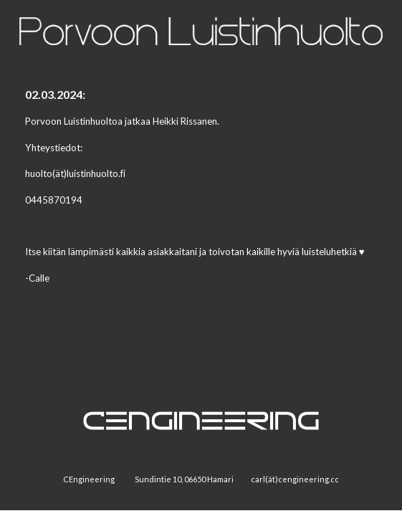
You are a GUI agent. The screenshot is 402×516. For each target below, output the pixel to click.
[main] (201, 192)
